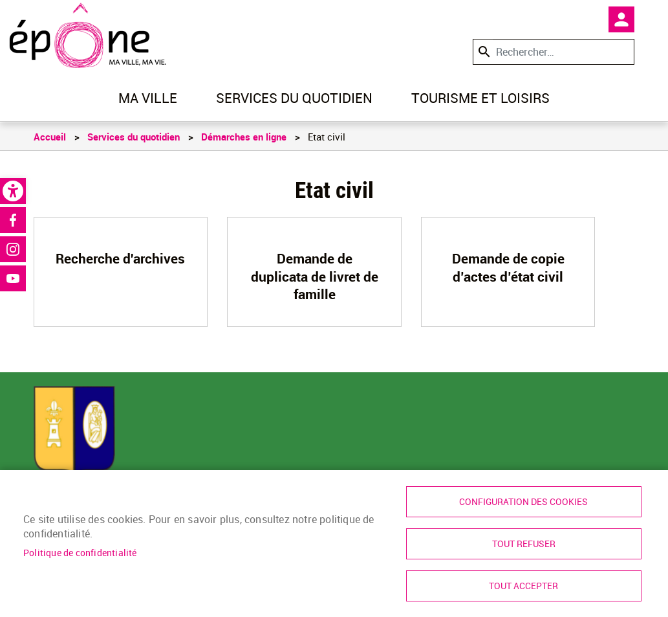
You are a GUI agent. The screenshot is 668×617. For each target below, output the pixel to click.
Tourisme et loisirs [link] (480, 98)
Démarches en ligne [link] (243, 136)
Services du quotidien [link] (294, 98)
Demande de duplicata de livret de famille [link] (314, 276)
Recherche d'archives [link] (120, 258)
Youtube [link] (13, 278)
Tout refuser (523, 544)
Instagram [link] (13, 249)
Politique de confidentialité (80, 553)
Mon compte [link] (621, 19)
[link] (13, 191)
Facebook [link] (13, 220)
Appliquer (483, 51)
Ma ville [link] (147, 98)
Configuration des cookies (523, 502)
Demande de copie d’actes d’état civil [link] (508, 267)
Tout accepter (523, 586)
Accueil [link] (50, 136)
